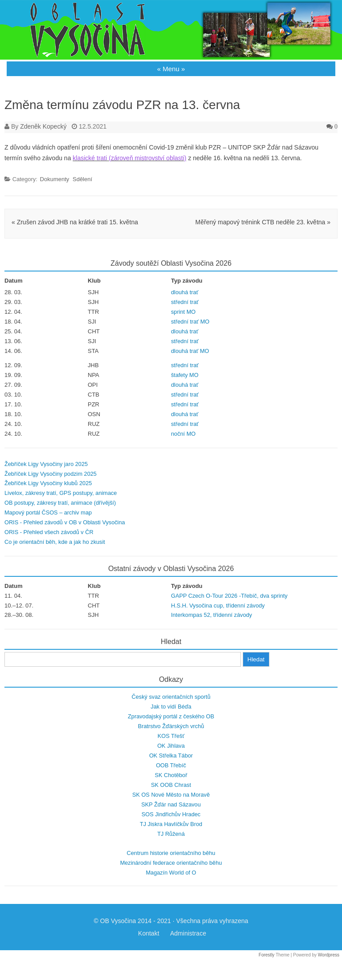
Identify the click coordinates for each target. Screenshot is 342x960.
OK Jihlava (171, 745)
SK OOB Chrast (171, 785)
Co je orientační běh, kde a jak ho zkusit (54, 542)
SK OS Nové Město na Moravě (171, 794)
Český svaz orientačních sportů (171, 696)
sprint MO (183, 311)
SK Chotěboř (171, 775)
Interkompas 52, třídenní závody (211, 615)
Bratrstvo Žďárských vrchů (171, 726)
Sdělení (82, 179)
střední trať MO (190, 321)
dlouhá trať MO (190, 351)
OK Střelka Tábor (171, 755)
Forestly (267, 954)
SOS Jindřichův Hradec (171, 814)
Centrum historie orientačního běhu (171, 853)
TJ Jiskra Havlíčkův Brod (171, 824)
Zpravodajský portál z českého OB (171, 716)
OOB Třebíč (171, 765)
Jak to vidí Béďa (171, 706)
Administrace (188, 933)
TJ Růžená (171, 833)
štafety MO (185, 375)
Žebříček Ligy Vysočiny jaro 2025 (46, 464)
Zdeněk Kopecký (43, 126)
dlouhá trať (184, 292)
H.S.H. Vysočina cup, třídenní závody (218, 605)
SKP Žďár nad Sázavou (171, 804)
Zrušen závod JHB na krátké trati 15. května (75, 222)
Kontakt (148, 933)
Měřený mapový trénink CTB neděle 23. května (263, 222)
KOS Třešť (171, 736)
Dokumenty (54, 179)
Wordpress (328, 954)
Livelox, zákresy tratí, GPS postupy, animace (60, 493)
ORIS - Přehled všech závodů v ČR (49, 532)
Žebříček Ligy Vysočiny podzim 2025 (50, 473)
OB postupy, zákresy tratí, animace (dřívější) (60, 502)
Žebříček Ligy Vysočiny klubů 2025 (48, 483)
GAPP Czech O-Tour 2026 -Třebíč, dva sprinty (229, 595)
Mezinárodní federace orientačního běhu (171, 862)
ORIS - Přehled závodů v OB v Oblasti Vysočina (64, 522)
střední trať (185, 302)
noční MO (183, 433)
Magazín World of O (171, 872)
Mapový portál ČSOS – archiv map (48, 512)
